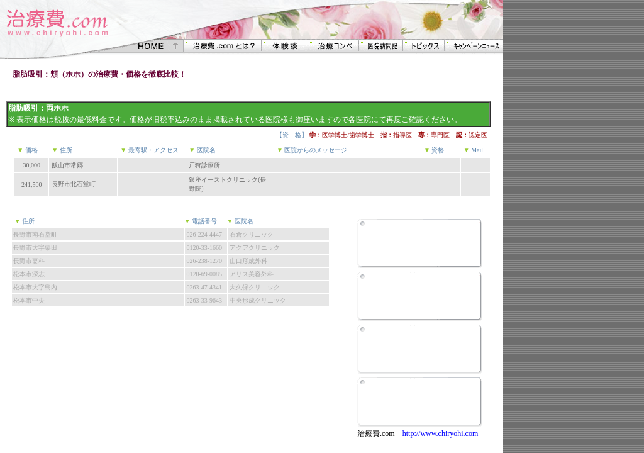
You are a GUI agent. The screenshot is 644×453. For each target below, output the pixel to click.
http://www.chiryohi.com (440, 433)
